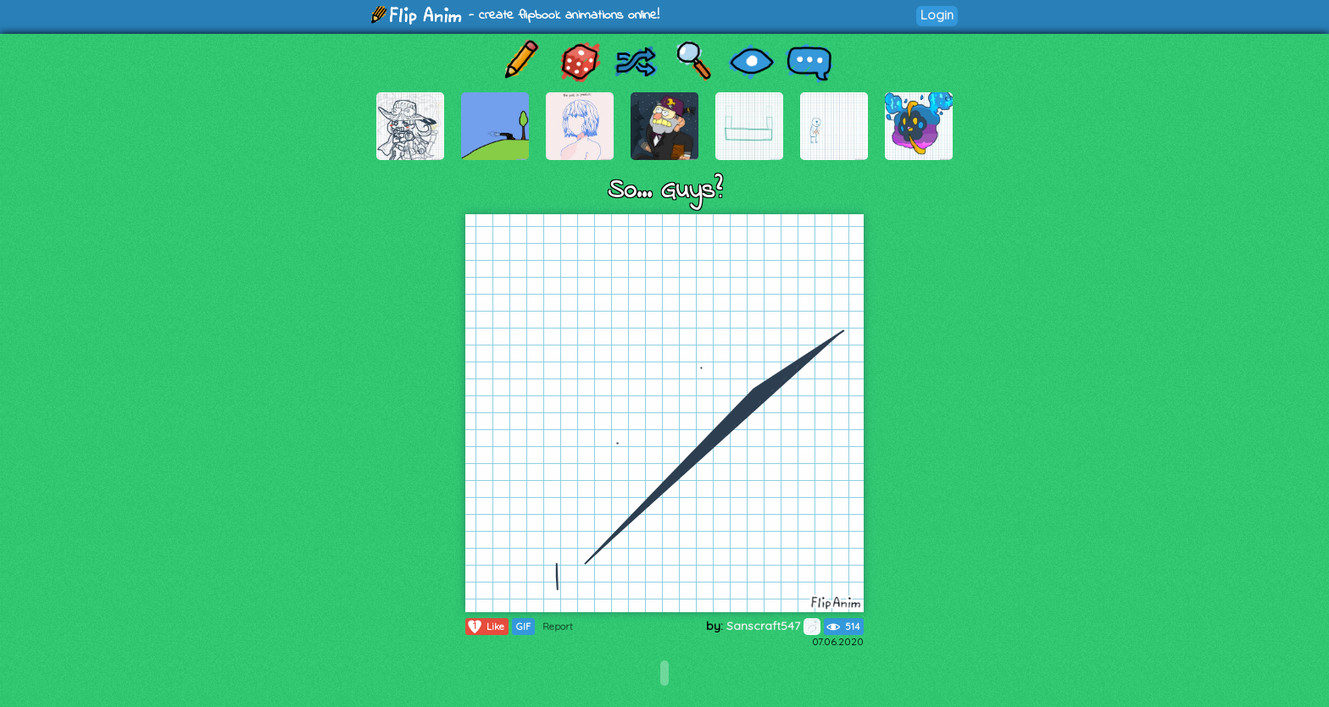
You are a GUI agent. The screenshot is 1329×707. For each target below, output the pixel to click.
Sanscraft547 (773, 625)
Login (937, 15)
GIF (523, 626)
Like (485, 626)
